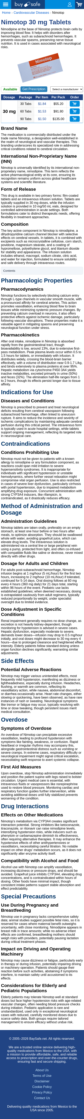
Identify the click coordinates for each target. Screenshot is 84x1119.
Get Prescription (34, 89)
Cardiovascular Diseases (31, 12)
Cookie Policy (42, 1087)
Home (6, 12)
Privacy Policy (42, 1092)
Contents (9, 270)
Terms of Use (41, 1075)
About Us (42, 1070)
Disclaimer (42, 1081)
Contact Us (42, 1098)
